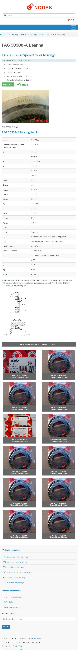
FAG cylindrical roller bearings (15, 557)
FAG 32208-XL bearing (58, 503)
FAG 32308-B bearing (58, 535)
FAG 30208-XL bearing (58, 375)
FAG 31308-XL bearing (58, 407)
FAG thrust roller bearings (13, 582)
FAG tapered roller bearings (14, 577)
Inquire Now (7, 84)
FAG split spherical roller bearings (17, 572)
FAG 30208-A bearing (19, 375)
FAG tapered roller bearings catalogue (17, 283)
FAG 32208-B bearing (58, 471)
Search (5, 627)
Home (2, 34)
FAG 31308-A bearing (19, 407)
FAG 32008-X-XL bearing (58, 439)
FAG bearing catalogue (13, 597)
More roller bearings (12, 607)
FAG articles (8, 602)
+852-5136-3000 (15, 646)
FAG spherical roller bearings (15, 562)
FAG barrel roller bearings (13, 567)
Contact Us (37, 638)
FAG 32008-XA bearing (19, 439)
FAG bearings (13, 34)
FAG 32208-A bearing (19, 471)
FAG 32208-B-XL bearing (19, 503)
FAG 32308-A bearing (19, 535)
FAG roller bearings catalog (32, 34)
